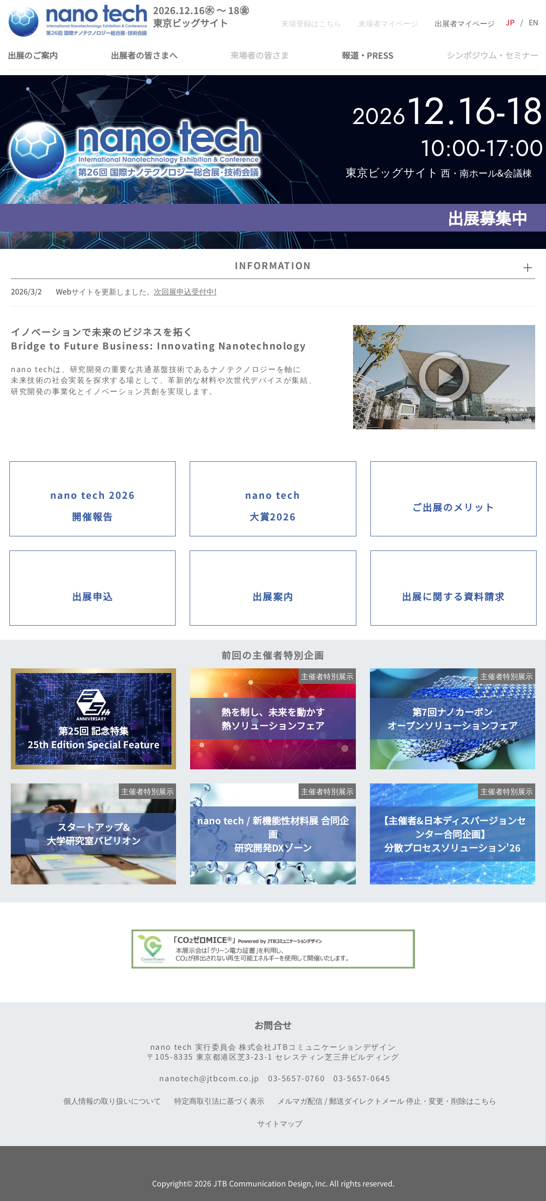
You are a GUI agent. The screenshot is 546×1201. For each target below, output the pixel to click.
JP (510, 22)
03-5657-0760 (294, 1078)
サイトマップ (278, 1123)
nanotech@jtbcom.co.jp (207, 1078)
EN (533, 22)
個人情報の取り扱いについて (110, 1101)
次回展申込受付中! (185, 291)
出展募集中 (485, 217)
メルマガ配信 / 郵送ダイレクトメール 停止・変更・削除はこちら (385, 1101)
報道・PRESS (367, 55)
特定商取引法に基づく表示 (217, 1101)
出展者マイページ (462, 22)
